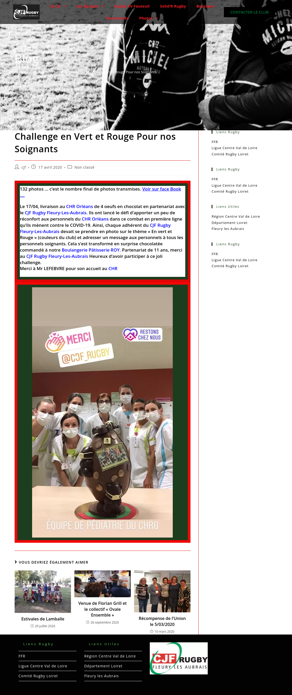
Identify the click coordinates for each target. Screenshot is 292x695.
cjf (24, 167)
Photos (148, 18)
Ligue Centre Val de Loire (235, 147)
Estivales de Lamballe (42, 619)
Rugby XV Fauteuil (132, 6)
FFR (215, 141)
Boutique (205, 6)
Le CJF (57, 6)
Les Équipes (90, 6)
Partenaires (117, 18)
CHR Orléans (95, 219)
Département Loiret (230, 222)
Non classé (84, 167)
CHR (113, 268)
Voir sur (151, 189)
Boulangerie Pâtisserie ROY (91, 250)
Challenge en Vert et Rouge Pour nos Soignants (119, 72)
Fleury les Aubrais (228, 228)
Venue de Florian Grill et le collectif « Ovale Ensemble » (102, 609)
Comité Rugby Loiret (230, 154)
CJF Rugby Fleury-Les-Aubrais (57, 256)
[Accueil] (20, 72)
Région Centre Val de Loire (236, 216)
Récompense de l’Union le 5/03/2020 (162, 621)
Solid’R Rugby (173, 6)
